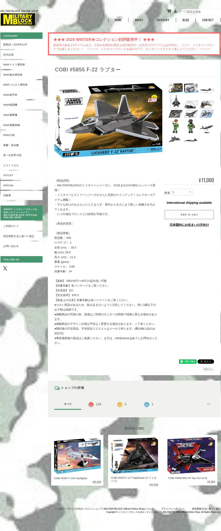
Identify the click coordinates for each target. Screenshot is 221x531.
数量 (167, 193)
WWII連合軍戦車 (12, 74)
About (139, 20)
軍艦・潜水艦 (11, 145)
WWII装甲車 (10, 94)
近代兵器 (8, 54)
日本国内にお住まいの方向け (189, 224)
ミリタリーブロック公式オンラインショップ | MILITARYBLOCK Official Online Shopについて (104, 508)
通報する (208, 369)
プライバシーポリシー (173, 508)
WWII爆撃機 (10, 114)
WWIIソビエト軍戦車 (15, 84)
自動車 (7, 195)
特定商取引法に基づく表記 (18, 236)
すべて (68, 404)
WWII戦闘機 (10, 104)
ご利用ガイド (11, 226)
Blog (186, 20)
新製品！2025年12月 (15, 44)
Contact (208, 20)
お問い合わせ (11, 246)
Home (118, 20)
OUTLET (8, 175)
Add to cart (189, 214)
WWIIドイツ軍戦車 (14, 64)
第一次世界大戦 (12, 155)
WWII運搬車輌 (11, 125)
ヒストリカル (11, 165)
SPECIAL (8, 185)
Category (162, 20)
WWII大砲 (9, 135)
